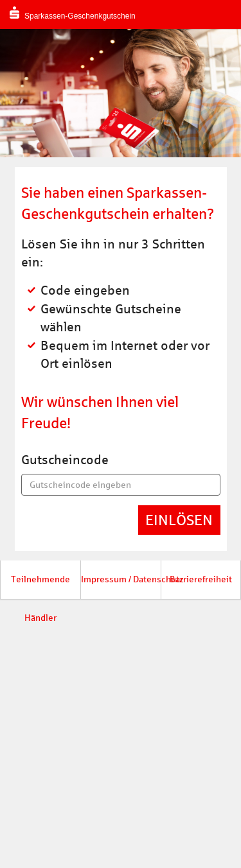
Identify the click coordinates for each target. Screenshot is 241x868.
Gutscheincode (65, 460)
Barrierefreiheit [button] (201, 579)
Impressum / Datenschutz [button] (121, 579)
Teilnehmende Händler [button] (40, 587)
